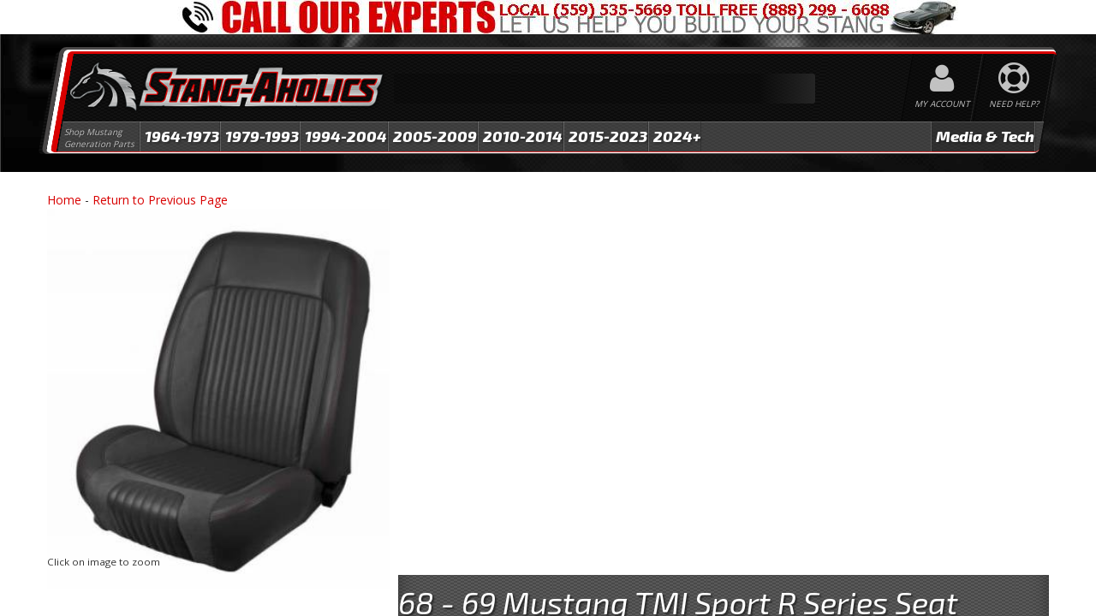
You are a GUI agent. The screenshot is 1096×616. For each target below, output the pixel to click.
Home (64, 200)
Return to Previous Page (160, 200)
